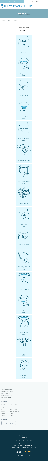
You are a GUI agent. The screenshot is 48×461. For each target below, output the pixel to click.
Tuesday (11, 406)
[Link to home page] (22, 6)
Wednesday (11, 408)
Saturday (11, 413)
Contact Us (24, 437)
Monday (11, 404)
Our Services (14, 20)
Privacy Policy (20, 435)
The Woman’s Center (5, 20)
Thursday (11, 410)
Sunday (11, 415)
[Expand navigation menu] (46, 6)
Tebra (30, 455)
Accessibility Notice (40, 435)
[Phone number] (8, 423)
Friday (11, 412)
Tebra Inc (13, 435)
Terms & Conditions (29, 435)
